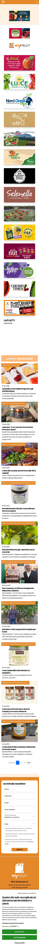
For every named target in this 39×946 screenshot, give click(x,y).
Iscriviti (19, 850)
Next (28, 763)
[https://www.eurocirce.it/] (19, 139)
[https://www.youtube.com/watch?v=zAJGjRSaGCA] (19, 309)
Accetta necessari (19, 937)
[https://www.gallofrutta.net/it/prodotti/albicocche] (19, 64)
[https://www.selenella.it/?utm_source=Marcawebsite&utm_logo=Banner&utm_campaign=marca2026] (19, 196)
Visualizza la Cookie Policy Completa (13, 923)
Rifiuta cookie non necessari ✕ (27, 893)
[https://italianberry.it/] (19, 271)
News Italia (29, 483)
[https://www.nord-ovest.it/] (19, 102)
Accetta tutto (19, 932)
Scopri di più (8, 323)
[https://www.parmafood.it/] (19, 234)
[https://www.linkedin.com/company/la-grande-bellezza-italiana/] (19, 177)
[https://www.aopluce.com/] (19, 83)
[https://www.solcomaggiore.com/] (19, 121)
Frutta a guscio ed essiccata (13, 404)
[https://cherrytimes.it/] (19, 290)
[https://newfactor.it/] (19, 252)
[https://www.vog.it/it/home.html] (19, 215)
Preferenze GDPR (19, 943)
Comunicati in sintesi (10, 365)
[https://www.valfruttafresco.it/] (19, 158)
